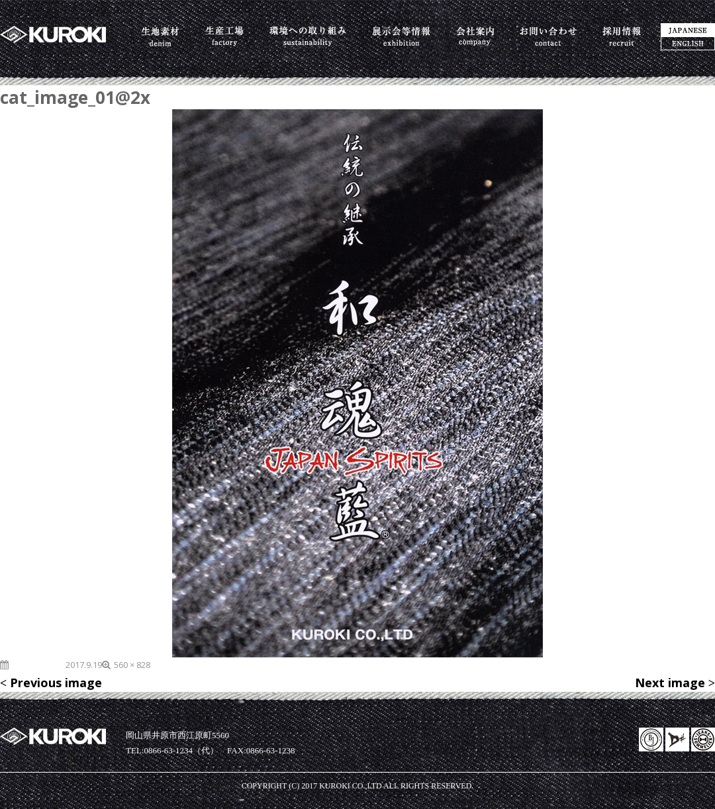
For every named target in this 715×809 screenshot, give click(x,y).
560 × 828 (132, 665)
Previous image (56, 682)
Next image (670, 682)
